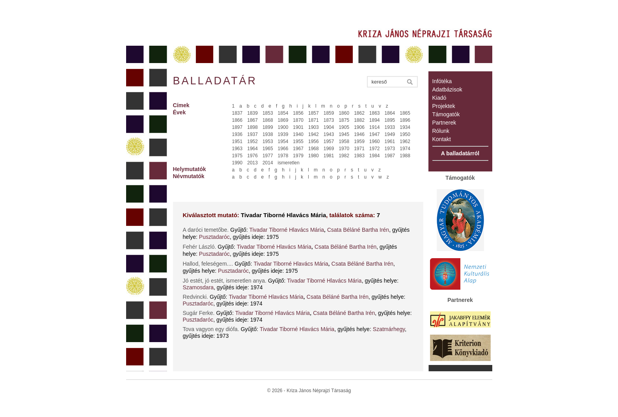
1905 (344, 127)
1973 (390, 148)
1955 (298, 141)
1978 (283, 155)
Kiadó (439, 98)
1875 (344, 120)
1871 (313, 120)
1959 (359, 141)
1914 (374, 127)
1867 (252, 120)
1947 (374, 134)
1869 (283, 120)
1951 (237, 141)
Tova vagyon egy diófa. (211, 329)
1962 (405, 141)
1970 (344, 148)
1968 (313, 148)
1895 (390, 120)
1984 (374, 155)
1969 (329, 148)
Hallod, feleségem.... (208, 264)
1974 (405, 148)
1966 (283, 148)
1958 (344, 141)
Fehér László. (199, 247)
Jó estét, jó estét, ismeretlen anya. (224, 280)
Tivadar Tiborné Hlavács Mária (286, 230)
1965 (267, 148)
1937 (252, 134)
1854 (283, 113)
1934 (405, 127)
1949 (390, 134)
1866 (237, 120)
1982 (344, 155)
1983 (359, 155)
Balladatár (215, 81)
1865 (405, 113)
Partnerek (444, 122)
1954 (283, 141)
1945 (344, 134)
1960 (374, 141)
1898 (252, 127)
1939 (283, 134)
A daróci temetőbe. (206, 230)
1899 (267, 127)
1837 (237, 113)
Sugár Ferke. (199, 313)
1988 (405, 155)
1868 (267, 120)
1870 (298, 120)
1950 (405, 134)
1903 (313, 127)
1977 (267, 155)
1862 (359, 113)
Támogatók (446, 114)
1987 (390, 155)
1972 (374, 148)
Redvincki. (195, 297)
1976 (252, 155)
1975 (237, 155)
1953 (267, 141)
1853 (267, 113)
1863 (374, 113)
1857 (313, 113)
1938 (267, 134)
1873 (329, 120)
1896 (405, 120)
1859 (329, 113)
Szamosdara (198, 287)
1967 (298, 148)
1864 (390, 113)
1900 (283, 127)
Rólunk (441, 131)
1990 (237, 163)
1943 (329, 134)
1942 (313, 134)
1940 (298, 134)
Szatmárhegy (389, 329)
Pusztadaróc (214, 237)
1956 (313, 141)
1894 (374, 120)
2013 (252, 163)
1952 (252, 141)
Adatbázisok (447, 89)
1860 (344, 113)
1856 (298, 113)
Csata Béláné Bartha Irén (358, 230)
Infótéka (442, 81)
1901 (298, 127)
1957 (329, 141)
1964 (252, 148)
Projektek (443, 106)
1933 (390, 127)
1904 (329, 127)
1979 (298, 155)
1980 (313, 155)
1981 (329, 155)
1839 (252, 113)
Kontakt (441, 139)
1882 (359, 120)
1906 (359, 127)
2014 (267, 163)
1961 (390, 141)
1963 (237, 148)
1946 (359, 134)
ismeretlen (289, 163)
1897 (237, 127)
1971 (359, 148)
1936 (237, 134)
